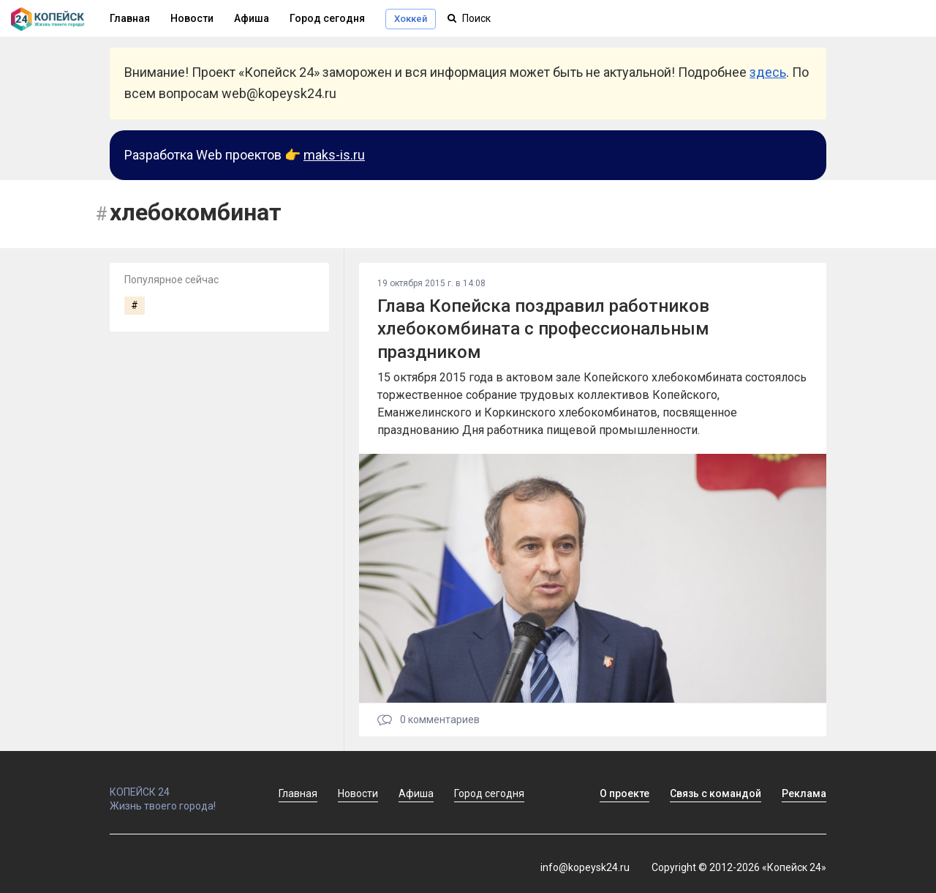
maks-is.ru (334, 154)
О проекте (624, 793)
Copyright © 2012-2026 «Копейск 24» (739, 867)
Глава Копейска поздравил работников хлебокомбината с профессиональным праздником (543, 329)
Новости (192, 18)
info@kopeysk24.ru (585, 867)
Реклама (804, 793)
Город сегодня (327, 18)
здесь (768, 72)
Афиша (251, 18)
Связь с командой (715, 793)
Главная (298, 793)
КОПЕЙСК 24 (178, 785)
